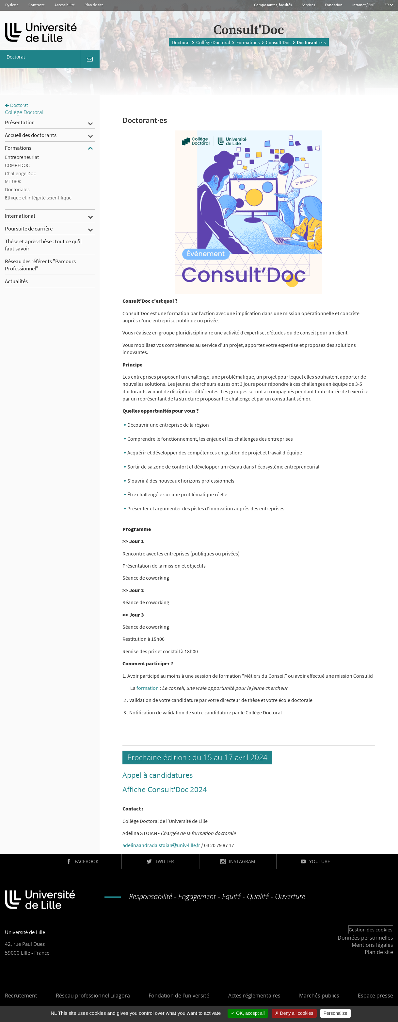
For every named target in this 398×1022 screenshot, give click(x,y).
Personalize (335, 1013)
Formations (248, 42)
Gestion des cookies (370, 929)
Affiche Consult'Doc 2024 (164, 789)
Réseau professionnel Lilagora (93, 995)
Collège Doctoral (213, 42)
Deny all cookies (294, 1013)
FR (387, 4)
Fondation (333, 4)
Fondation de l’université (179, 995)
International (20, 215)
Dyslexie (12, 4)
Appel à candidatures (157, 775)
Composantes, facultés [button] (273, 4)
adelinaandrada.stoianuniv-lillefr (161, 845)
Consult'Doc (278, 42)
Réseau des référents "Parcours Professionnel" (40, 265)
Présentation (20, 122)
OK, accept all (247, 1013)
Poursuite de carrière (29, 228)
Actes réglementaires (254, 995)
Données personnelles (365, 937)
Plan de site (94, 4)
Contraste (36, 4)
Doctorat (181, 42)
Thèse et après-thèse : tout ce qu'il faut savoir (43, 245)
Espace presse (375, 995)
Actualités (16, 281)
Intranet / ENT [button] (363, 4)
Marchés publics (319, 995)
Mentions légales (372, 944)
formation (148, 688)
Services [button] (308, 4)
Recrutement (21, 995)
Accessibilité (65, 4)
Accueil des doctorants (30, 135)
